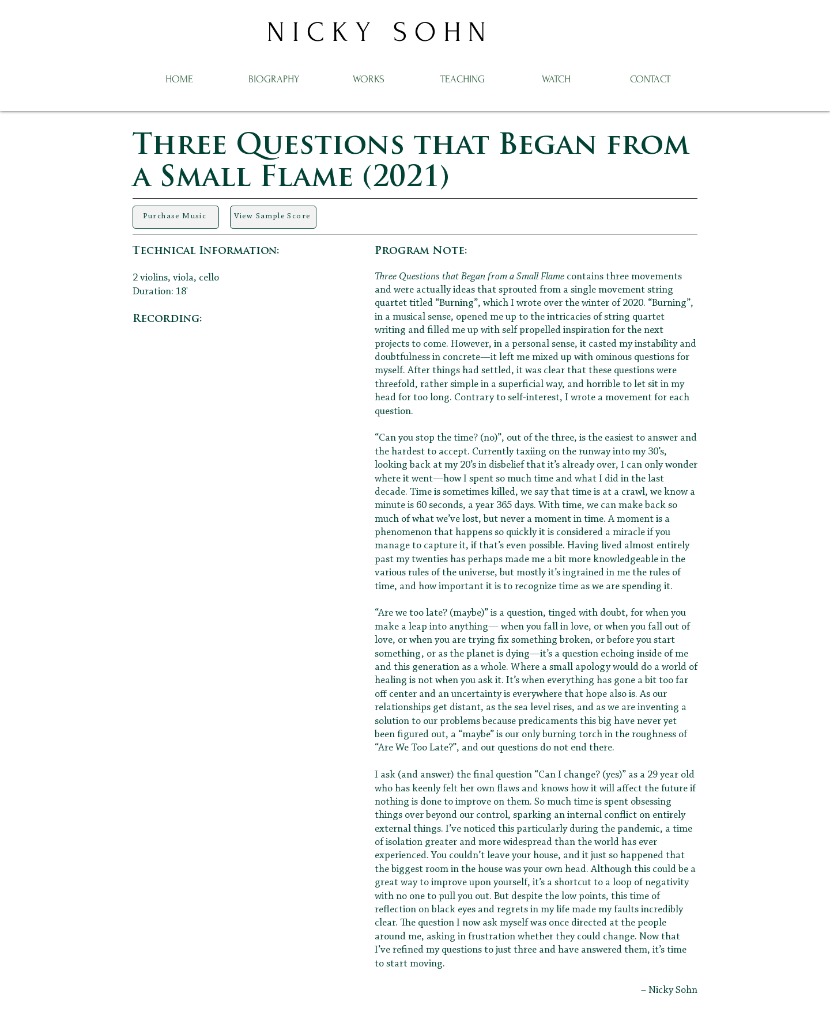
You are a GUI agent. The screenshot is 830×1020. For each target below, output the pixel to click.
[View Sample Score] (273, 217)
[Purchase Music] (176, 217)
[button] (368, 78)
